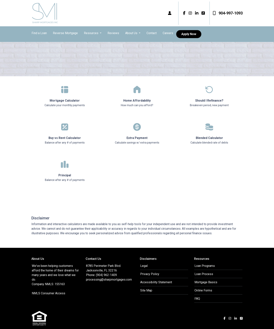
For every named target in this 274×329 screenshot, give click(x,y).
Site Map (146, 290)
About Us (131, 33)
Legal (144, 266)
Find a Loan (39, 33)
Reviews (113, 33)
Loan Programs (204, 266)
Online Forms (203, 290)
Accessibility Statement (156, 282)
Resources (91, 33)
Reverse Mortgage (65, 33)
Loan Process (203, 274)
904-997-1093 (228, 13)
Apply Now (188, 34)
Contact (152, 33)
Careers (168, 33)
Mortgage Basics (205, 282)
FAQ (197, 298)
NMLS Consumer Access (48, 293)
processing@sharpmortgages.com (109, 279)
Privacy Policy (149, 274)
